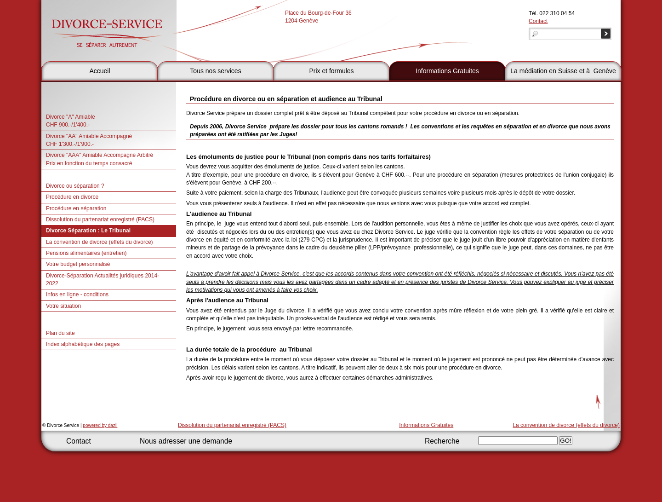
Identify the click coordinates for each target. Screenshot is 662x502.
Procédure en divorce (72, 197)
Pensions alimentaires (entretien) (86, 253)
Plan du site (60, 333)
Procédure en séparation (76, 208)
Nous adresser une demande (186, 441)
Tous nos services (215, 71)
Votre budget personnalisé (78, 264)
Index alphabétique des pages (83, 344)
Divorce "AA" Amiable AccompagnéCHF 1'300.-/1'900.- (89, 140)
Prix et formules (331, 71)
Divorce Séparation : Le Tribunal (88, 230)
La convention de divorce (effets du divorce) (99, 242)
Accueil (99, 71)
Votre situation (63, 306)
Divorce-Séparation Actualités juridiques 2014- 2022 (102, 279)
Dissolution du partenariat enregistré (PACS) (100, 219)
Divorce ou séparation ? (75, 186)
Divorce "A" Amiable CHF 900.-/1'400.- (70, 121)
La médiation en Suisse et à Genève (563, 71)
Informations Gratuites (447, 71)
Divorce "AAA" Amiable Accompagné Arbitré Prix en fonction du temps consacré (99, 159)
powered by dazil (100, 425)
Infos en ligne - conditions (77, 294)
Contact (538, 21)
